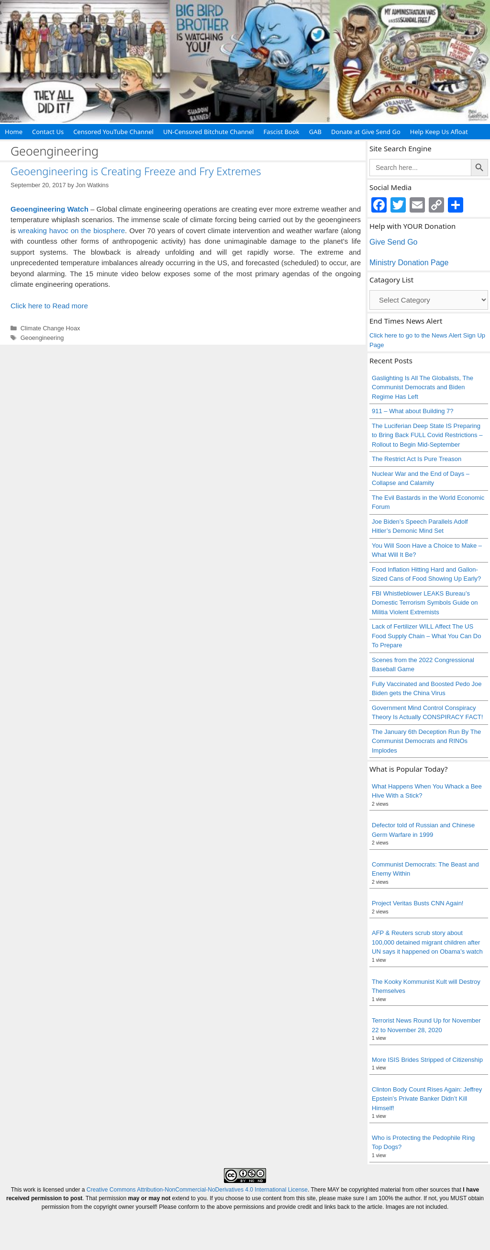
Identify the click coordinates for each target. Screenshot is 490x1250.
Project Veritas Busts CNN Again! (417, 903)
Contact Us (48, 131)
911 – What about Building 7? (413, 411)
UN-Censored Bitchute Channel (208, 131)
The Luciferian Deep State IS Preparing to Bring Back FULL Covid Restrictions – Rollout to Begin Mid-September (427, 435)
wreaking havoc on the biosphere (71, 230)
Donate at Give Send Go (366, 131)
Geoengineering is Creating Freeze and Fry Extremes (136, 171)
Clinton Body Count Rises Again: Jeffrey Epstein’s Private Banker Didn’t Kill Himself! (427, 1099)
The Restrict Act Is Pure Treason (416, 458)
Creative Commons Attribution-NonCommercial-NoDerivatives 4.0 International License (197, 1189)
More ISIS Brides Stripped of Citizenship (427, 1059)
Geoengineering (42, 337)
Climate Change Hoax (50, 328)
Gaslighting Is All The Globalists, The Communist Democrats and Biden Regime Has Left (422, 387)
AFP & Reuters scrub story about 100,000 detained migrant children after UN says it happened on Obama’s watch (427, 942)
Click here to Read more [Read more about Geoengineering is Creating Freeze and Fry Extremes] (49, 306)
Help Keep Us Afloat (439, 131)
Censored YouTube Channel (113, 131)
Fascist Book (281, 131)
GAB (315, 131)
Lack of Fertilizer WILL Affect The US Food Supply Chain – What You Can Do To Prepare (426, 636)
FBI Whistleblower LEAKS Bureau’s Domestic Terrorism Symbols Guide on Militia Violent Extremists (425, 603)
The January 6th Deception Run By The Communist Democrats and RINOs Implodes (426, 741)
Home (13, 131)
